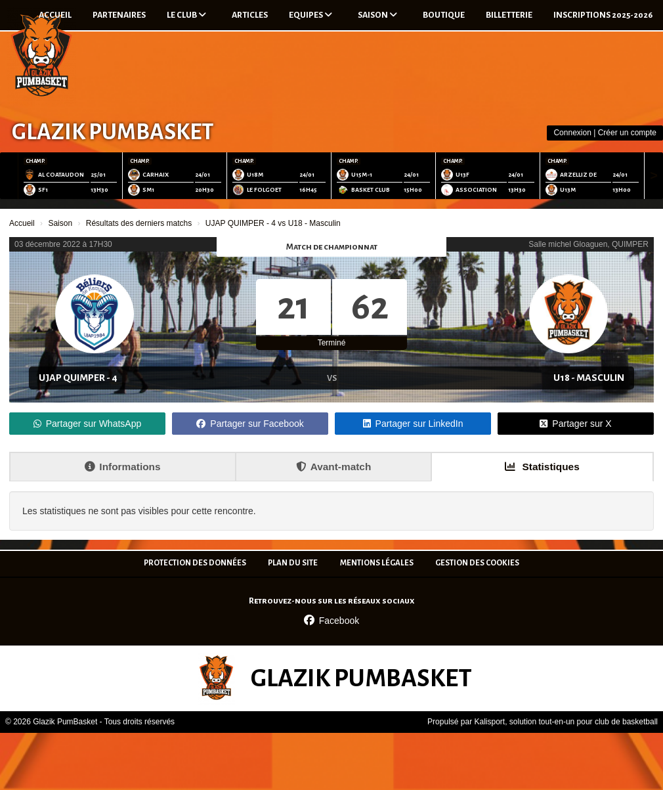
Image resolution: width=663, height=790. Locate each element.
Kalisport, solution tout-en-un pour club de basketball (566, 721)
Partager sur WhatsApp (87, 423)
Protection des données (195, 563)
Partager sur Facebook (249, 423)
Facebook (331, 620)
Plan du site (293, 563)
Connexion (572, 132)
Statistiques (542, 466)
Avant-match (334, 466)
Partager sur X (575, 423)
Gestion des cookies (477, 563)
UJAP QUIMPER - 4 (78, 377)
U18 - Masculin (588, 377)
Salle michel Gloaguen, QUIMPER (588, 244)
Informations (122, 466)
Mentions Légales (377, 563)
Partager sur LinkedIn (413, 423)
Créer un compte (627, 132)
